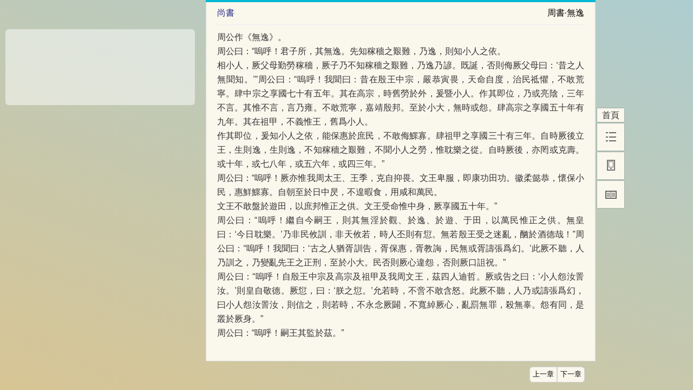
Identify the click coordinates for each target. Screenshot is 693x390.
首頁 (610, 115)
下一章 (570, 374)
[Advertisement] (100, 63)
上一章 (543, 374)
